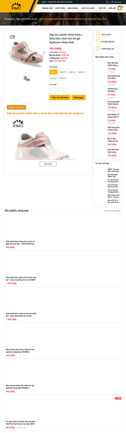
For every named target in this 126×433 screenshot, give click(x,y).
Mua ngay (78, 97)
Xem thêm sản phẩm (112, 211)
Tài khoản (116, 2)
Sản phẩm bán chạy (104, 57)
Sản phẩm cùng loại (16, 210)
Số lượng (53, 85)
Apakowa (64, 58)
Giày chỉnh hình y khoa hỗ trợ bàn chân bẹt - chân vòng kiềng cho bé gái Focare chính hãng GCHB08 (21, 316)
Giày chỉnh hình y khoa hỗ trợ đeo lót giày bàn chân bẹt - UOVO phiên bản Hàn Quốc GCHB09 (20, 243)
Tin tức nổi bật (102, 163)
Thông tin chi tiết (16, 107)
